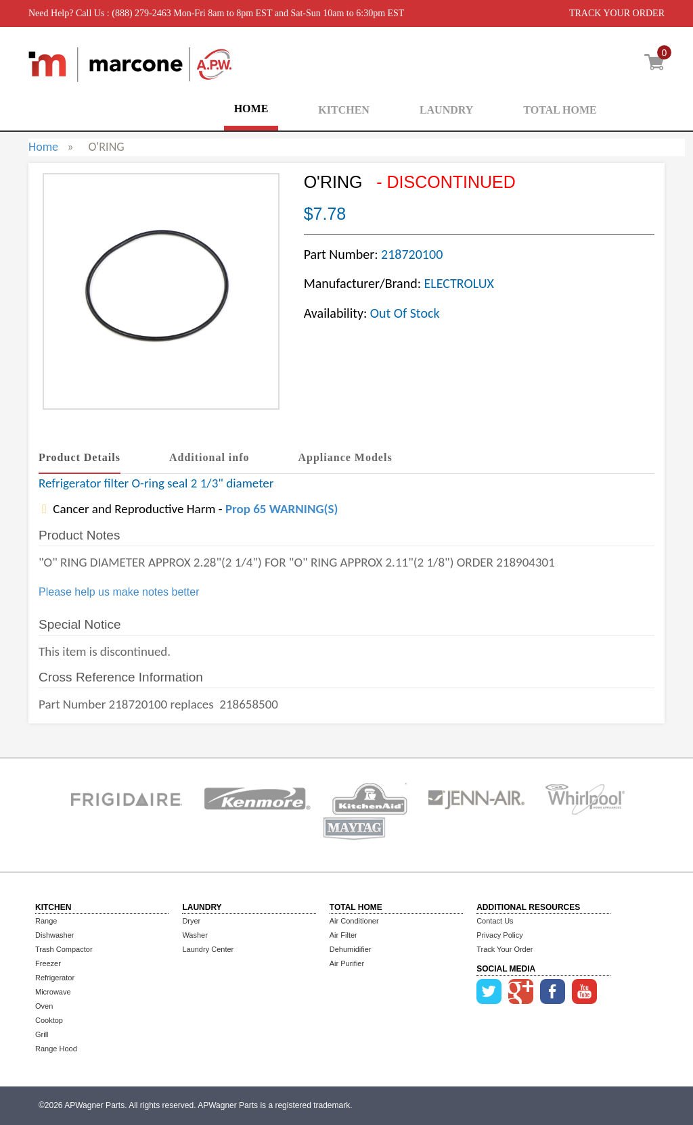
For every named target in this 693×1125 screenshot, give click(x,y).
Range (46, 921)
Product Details (79, 457)
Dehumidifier (351, 949)
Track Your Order (504, 949)
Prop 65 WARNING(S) (281, 509)
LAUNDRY (446, 110)
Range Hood (56, 1049)
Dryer (191, 921)
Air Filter (343, 935)
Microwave (53, 992)
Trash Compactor (64, 949)
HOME (251, 108)
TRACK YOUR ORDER (617, 13)
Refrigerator (54, 978)
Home (43, 146)
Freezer (48, 963)
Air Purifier (347, 963)
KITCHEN (344, 110)
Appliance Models (345, 457)
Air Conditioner (354, 921)
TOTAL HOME (559, 110)
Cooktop (49, 1020)
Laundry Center (207, 949)
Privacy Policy (499, 935)
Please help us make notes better (119, 592)
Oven (44, 1006)
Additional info (209, 457)
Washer (195, 935)
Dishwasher (54, 935)
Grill (42, 1034)
